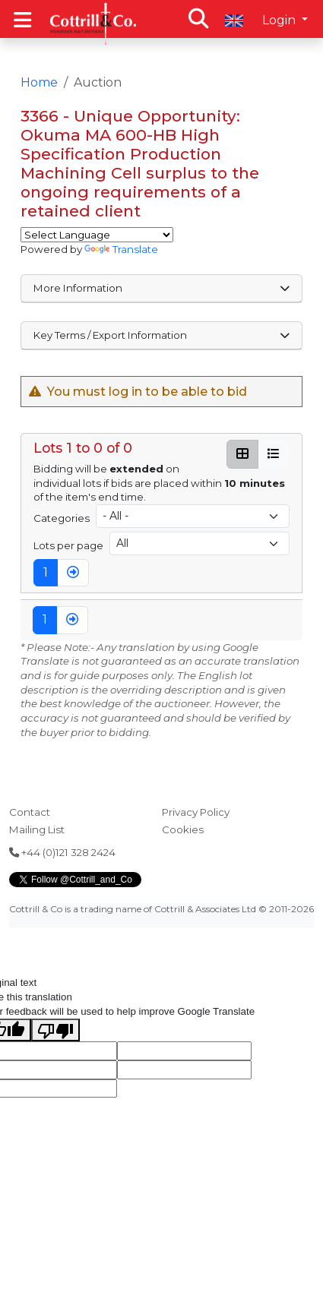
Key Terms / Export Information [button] (161, 335)
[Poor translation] (55, 1030)
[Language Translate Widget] (97, 234)
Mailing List (37, 829)
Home (39, 82)
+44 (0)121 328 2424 (62, 852)
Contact (29, 812)
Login (280, 20)
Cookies (183, 829)
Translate (121, 249)
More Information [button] (161, 288)
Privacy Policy (196, 812)
